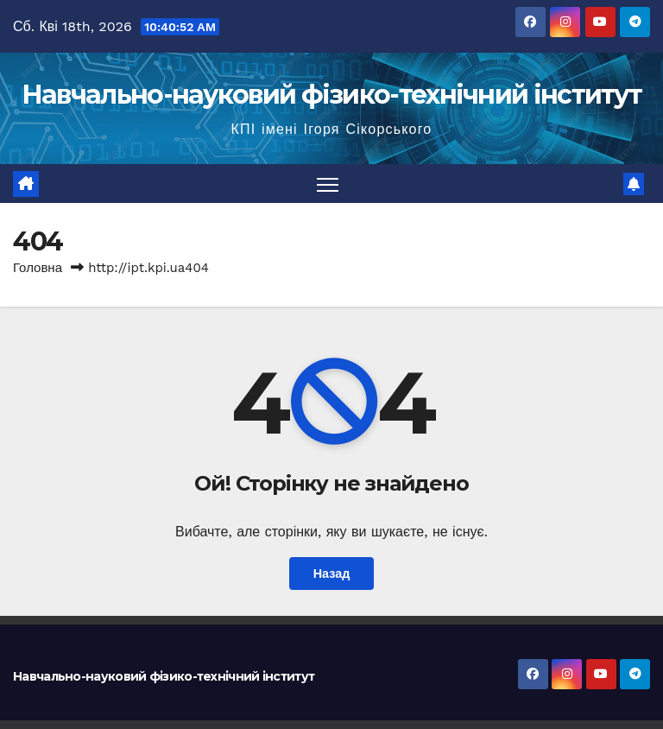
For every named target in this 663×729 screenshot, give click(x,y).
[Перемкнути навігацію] (327, 183)
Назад (331, 573)
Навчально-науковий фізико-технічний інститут (331, 95)
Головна (37, 268)
